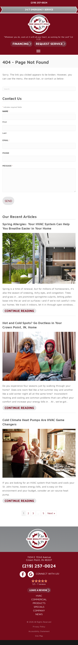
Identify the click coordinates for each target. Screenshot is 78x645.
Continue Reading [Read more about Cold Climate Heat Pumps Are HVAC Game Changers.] (19, 501)
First (4, 122)
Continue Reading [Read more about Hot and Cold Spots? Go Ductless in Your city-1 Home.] (19, 408)
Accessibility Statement (39, 631)
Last (4, 133)
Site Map (39, 636)
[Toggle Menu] (38, 51)
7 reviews (41, 584)
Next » (51, 513)
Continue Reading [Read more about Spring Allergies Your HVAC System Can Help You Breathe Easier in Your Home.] (19, 311)
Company (39, 610)
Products (39, 603)
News (39, 614)
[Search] (39, 89)
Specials (39, 607)
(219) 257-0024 (39, 2)
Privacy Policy (39, 626)
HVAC (39, 595)
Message (7, 166)
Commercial (39, 599)
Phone (5, 153)
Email (5, 140)
